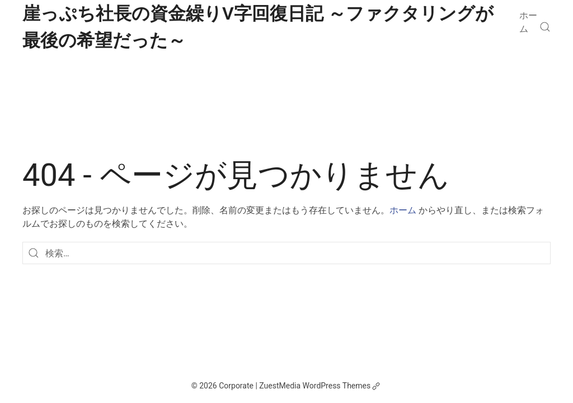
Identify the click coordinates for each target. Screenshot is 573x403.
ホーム (528, 22)
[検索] (545, 26)
